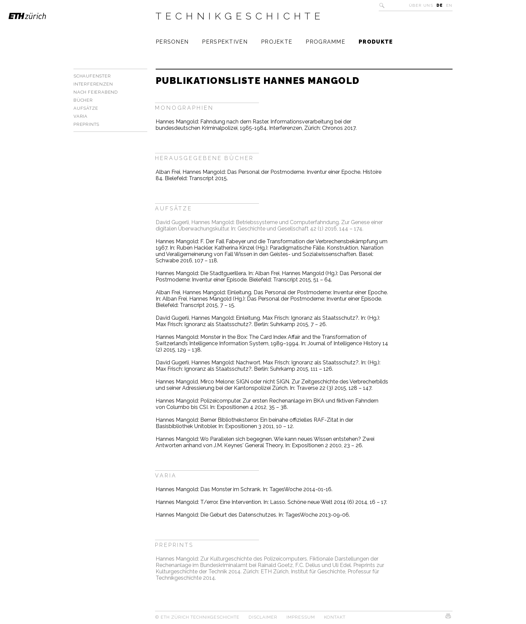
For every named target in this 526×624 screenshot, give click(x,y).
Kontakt (335, 617)
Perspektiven (225, 42)
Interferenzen (93, 84)
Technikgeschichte (240, 16)
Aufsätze (85, 108)
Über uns (421, 5)
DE (439, 5)
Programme (325, 42)
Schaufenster (92, 76)
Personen (172, 42)
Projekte (276, 42)
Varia (80, 116)
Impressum (300, 617)
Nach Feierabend (95, 92)
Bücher (83, 100)
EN (449, 5)
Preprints (86, 124)
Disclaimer (263, 617)
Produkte (376, 42)
